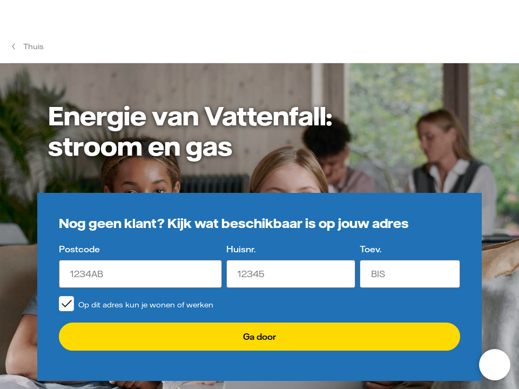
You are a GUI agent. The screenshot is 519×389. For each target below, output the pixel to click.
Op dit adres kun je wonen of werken (145, 305)
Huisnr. (240, 249)
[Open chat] (494, 364)
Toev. (370, 249)
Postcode (79, 249)
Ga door (259, 336)
